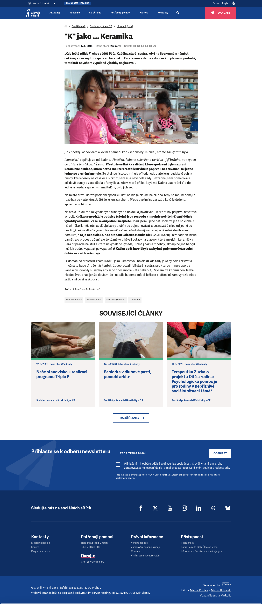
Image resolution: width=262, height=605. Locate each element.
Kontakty (163, 12)
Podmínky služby (212, 474)
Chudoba (135, 299)
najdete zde (222, 468)
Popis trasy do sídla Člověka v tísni (199, 547)
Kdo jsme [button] (74, 12)
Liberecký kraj (125, 26)
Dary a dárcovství (40, 551)
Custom (233, 589)
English (225, 3)
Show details (53, 600)
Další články (129, 418)
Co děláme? (79, 26)
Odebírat (220, 453)
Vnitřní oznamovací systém (145, 555)
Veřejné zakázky (139, 543)
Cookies (135, 551)
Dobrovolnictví (74, 299)
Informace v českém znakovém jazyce (201, 551)
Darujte (88, 555)
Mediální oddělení (41, 543)
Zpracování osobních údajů (146, 547)
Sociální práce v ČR (101, 26)
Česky (216, 3)
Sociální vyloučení (115, 299)
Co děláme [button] (95, 12)
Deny (233, 597)
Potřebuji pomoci (120, 12)
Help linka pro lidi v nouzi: (94, 543)
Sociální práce (94, 299)
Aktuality (54, 12)
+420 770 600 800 (90, 547)
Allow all (233, 580)
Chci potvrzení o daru (92, 561)
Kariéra (144, 12)
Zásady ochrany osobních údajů (187, 474)
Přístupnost (187, 543)
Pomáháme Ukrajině (77, 3)
